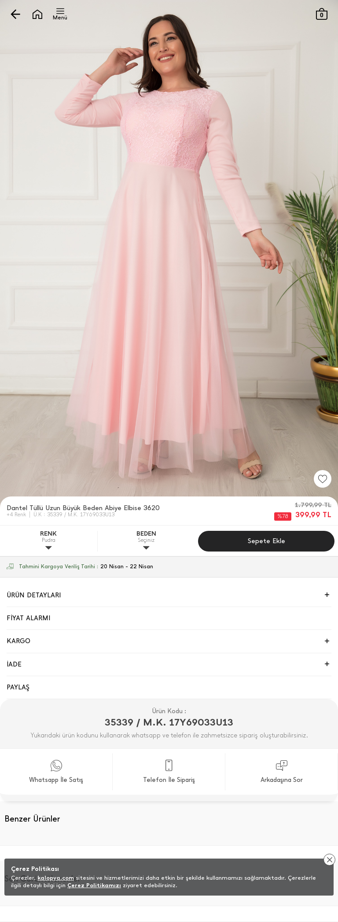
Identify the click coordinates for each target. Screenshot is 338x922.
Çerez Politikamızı (94, 885)
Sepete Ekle (266, 541)
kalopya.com (55, 877)
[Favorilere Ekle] (322, 479)
